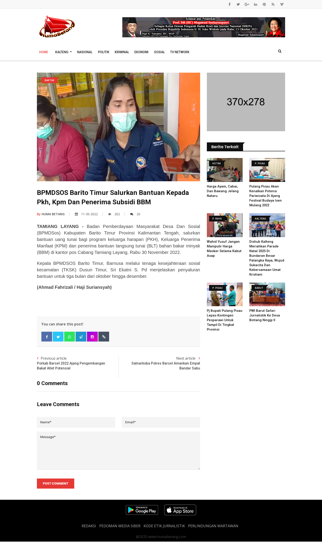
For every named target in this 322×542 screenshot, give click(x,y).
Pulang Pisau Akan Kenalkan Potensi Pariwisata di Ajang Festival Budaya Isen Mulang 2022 (265, 195)
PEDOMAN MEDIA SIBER (119, 526)
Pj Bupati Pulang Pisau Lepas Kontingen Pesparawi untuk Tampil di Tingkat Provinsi (224, 320)
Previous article (78, 363)
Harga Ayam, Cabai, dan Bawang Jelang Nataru (223, 191)
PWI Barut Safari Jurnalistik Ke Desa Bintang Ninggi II (264, 315)
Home (43, 52)
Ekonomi (141, 52)
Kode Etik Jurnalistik (164, 526)
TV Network (179, 52)
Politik (103, 52)
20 (135, 214)
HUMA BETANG (51, 214)
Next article (159, 363)
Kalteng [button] (62, 52)
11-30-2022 (86, 214)
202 (114, 214)
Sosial (159, 52)
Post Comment (55, 483)
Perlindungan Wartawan (213, 526)
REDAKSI (89, 526)
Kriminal (122, 52)
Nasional (84, 52)
